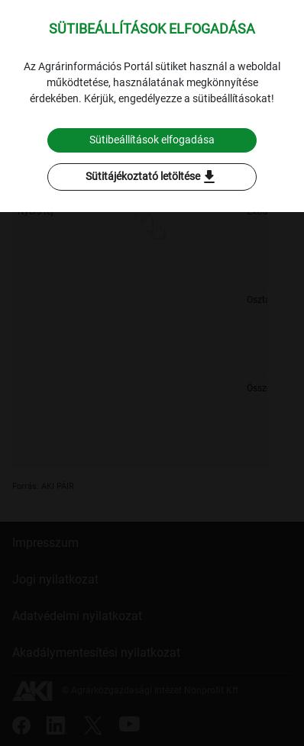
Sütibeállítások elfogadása (152, 139)
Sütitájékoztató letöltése (152, 177)
